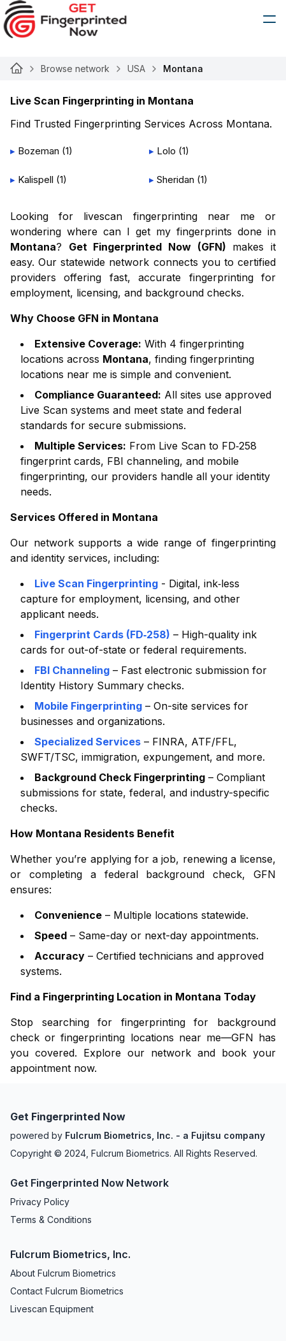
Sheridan (175, 179)
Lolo (166, 151)
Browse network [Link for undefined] (75, 68)
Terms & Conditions (51, 1219)
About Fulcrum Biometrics (63, 1273)
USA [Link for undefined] (136, 68)
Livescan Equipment (52, 1308)
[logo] (74, 19)
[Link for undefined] (16, 68)
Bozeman (38, 151)
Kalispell (36, 179)
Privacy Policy (39, 1201)
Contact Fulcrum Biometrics (67, 1291)
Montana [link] (183, 68)
